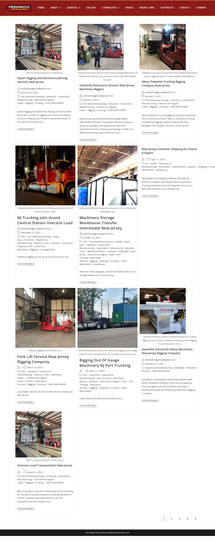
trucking (39, 103)
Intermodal (102, 248)
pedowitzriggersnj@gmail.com (36, 88)
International (116, 248)
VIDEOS (129, 7)
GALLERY (91, 7)
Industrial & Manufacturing (158, 367)
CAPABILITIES (110, 7)
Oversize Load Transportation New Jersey (44, 465)
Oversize (55, 243)
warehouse (99, 264)
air (146, 163)
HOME (41, 7)
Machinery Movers (96, 251)
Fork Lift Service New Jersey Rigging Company (43, 359)
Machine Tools (41, 243)
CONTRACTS (167, 7)
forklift (118, 241)
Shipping (104, 261)
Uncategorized (47, 249)
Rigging (29, 103)
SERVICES (73, 7)
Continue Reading (25, 129)
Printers (30, 381)
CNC (23, 236)
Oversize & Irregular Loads (101, 254)
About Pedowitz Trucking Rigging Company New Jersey (163, 83)
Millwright (124, 251)
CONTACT (185, 7)
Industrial (51, 96)
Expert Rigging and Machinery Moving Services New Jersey (42, 80)
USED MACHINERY (55, 103)
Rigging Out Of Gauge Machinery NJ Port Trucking (105, 363)
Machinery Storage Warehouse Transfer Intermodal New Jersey (101, 222)
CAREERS (201, 7)
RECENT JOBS (146, 7)
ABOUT (55, 7)
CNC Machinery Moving (32, 96)
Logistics (191, 166)
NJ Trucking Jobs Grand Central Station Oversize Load (45, 220)
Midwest (112, 251)
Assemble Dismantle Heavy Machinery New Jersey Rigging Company (167, 351)
